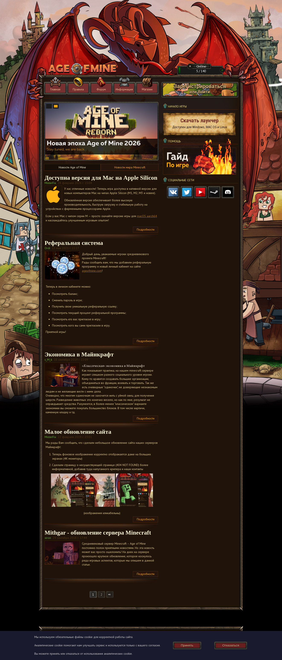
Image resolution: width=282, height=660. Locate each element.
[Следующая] (109, 594)
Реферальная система (74, 243)
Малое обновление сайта (78, 431)
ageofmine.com (92, 271)
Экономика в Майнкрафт (79, 354)
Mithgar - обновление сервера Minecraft (98, 532)
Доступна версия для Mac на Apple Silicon (101, 177)
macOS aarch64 (147, 216)
